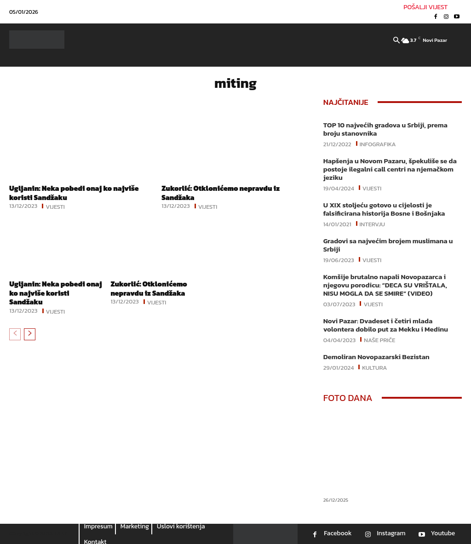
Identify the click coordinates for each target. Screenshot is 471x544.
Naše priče (379, 339)
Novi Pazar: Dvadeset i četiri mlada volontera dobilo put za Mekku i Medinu (385, 324)
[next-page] (29, 333)
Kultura (374, 367)
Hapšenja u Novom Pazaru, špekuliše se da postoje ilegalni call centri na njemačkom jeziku (390, 169)
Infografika (378, 143)
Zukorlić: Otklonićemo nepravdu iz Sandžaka (222, 192)
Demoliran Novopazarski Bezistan (376, 356)
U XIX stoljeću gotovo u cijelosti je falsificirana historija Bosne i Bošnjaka (384, 209)
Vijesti (55, 206)
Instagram (391, 533)
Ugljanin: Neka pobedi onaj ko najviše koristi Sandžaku (76, 192)
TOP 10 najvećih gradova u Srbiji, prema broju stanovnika (385, 129)
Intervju (372, 223)
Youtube (443, 533)
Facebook (337, 533)
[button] (396, 41)
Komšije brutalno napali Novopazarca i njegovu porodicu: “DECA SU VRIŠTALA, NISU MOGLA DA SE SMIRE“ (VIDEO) (385, 284)
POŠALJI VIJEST (425, 7)
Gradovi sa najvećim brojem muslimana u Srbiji (388, 244)
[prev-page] (15, 333)
